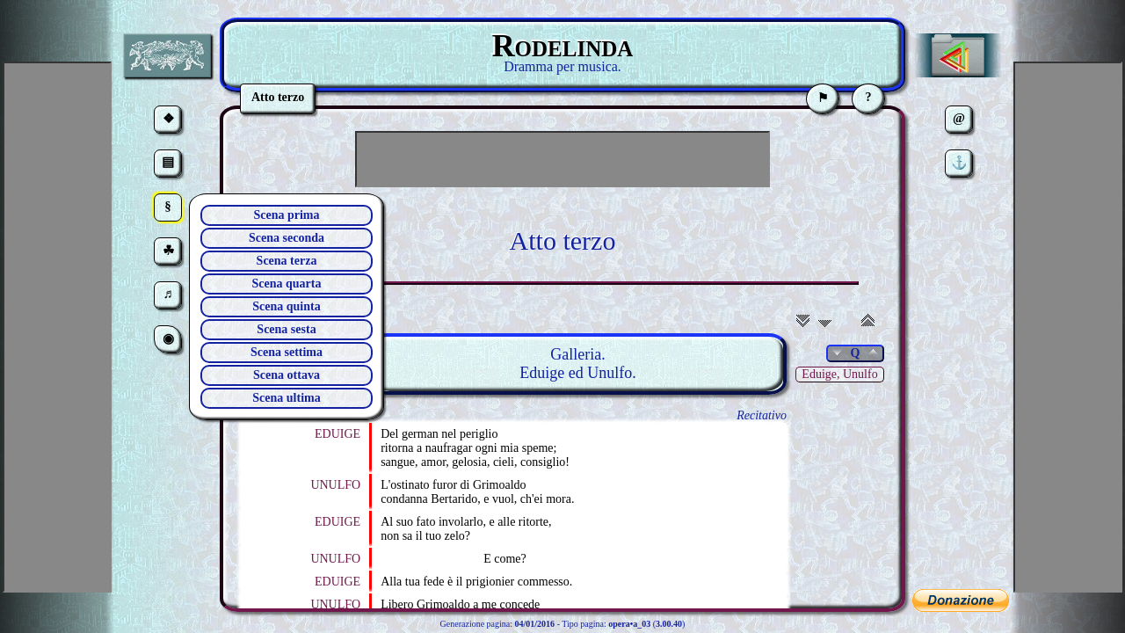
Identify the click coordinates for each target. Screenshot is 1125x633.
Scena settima (286, 352)
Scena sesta (286, 329)
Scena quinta (286, 306)
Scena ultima (286, 397)
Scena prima (286, 215)
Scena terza (287, 260)
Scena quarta (287, 283)
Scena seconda (286, 237)
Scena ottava (286, 375)
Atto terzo (563, 240)
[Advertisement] (562, 159)
